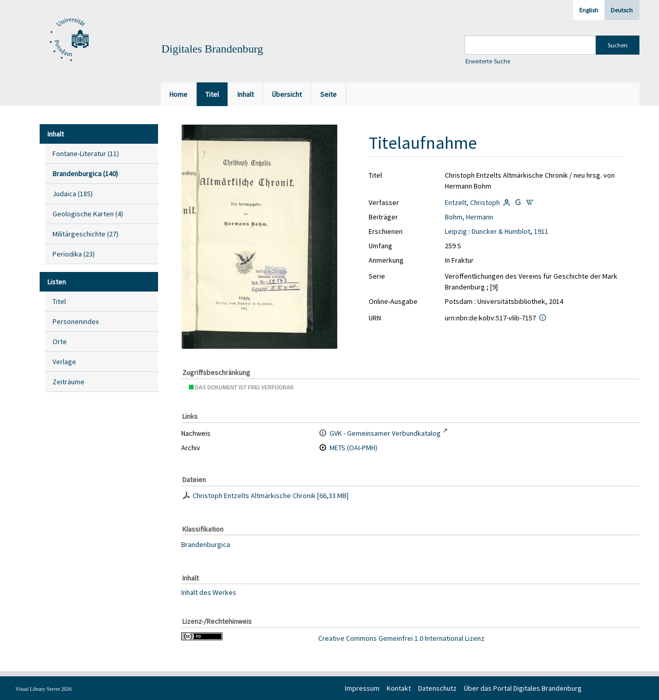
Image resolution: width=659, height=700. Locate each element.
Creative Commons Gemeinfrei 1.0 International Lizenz (401, 638)
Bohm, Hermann (469, 216)
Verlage (64, 361)
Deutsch (622, 10)
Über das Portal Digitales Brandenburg (523, 688)
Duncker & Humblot (501, 231)
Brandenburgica (205, 544)
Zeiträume (68, 381)
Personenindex (76, 321)
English (588, 10)
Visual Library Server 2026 (43, 689)
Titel (59, 301)
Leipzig (456, 231)
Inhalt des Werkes (208, 591)
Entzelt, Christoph (472, 202)
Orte (60, 341)
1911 (541, 231)
